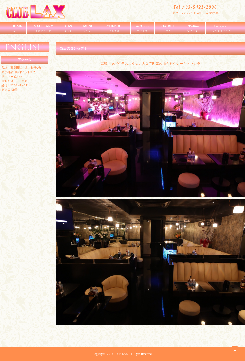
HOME (17, 29)
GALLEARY (43, 29)
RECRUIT (168, 29)
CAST (69, 29)
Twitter (193, 29)
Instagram (222, 29)
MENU (88, 29)
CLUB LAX (121, 354)
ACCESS (142, 29)
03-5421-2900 (18, 81)
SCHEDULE (114, 29)
